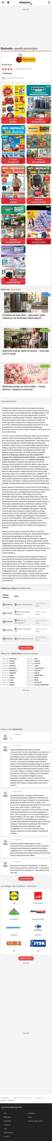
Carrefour (7, 1125)
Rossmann (7, 1121)
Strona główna (5, 1098)
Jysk (5, 1129)
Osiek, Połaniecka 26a (24, 604)
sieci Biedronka (16, 588)
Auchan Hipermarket (35, 1121)
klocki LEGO (24, 459)
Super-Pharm (8, 1132)
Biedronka (39, 1098)
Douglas (6, 1136)
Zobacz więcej (26, 648)
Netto (30, 1117)
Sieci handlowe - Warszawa (23, 1098)
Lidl (5, 1113)
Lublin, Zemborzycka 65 (25, 638)
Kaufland (31, 1113)
